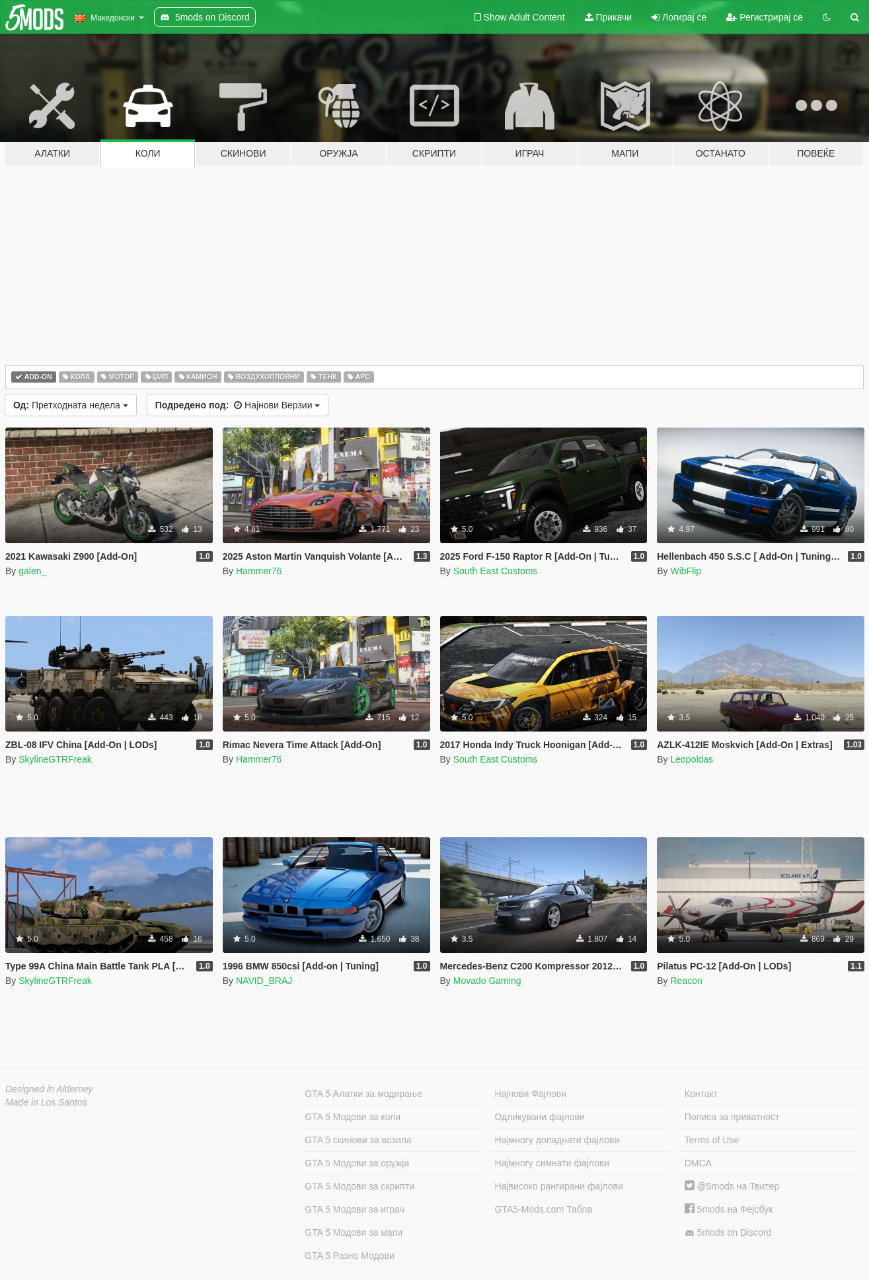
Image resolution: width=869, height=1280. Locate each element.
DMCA (698, 1163)
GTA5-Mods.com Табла (544, 1209)
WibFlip (685, 571)
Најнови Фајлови (531, 1093)
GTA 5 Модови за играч (354, 1209)
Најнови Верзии (238, 405)
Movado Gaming (487, 980)
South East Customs (495, 571)
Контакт (701, 1093)
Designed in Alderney (49, 1089)
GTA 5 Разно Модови (349, 1255)
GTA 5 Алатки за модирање (363, 1093)
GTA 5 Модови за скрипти (359, 1186)
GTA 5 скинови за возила (358, 1140)
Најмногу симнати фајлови (552, 1163)
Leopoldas (691, 759)
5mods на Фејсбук (729, 1209)
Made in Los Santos (46, 1102)
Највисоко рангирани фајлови (559, 1186)
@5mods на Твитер (732, 1186)
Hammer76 (259, 571)
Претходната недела (70, 405)
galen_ (32, 571)
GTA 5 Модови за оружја (357, 1163)
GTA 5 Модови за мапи (353, 1232)
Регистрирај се (764, 17)
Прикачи (608, 17)
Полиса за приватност (732, 1116)
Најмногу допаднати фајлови (557, 1140)
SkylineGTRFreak (55, 759)
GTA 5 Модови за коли (352, 1116)
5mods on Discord (728, 1232)
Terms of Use (712, 1140)
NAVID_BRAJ (264, 980)
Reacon (686, 980)
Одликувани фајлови (540, 1116)
